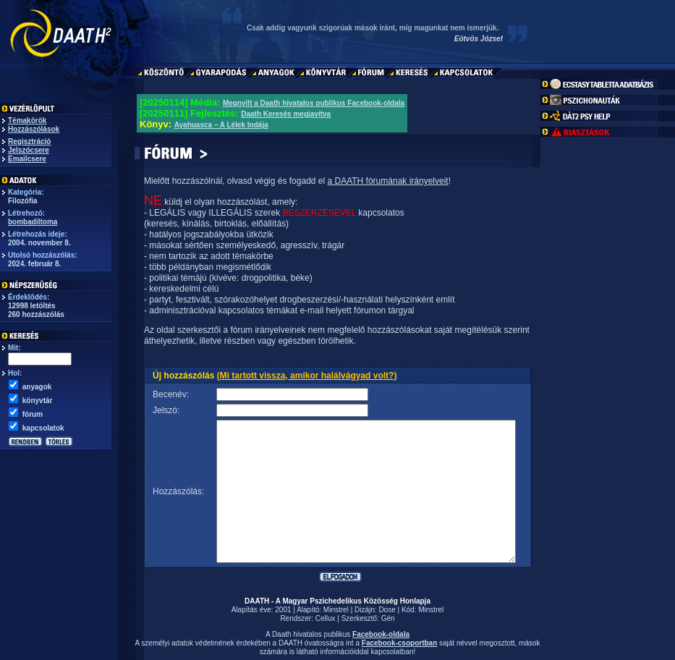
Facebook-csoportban (399, 643)
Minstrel (336, 610)
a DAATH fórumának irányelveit (387, 181)
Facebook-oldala (380, 634)
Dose (386, 610)
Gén (388, 618)
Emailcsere (27, 159)
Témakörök (27, 120)
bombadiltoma (32, 222)
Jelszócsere (28, 150)
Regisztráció (29, 141)
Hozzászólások (33, 129)
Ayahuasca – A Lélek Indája (221, 125)
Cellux (325, 618)
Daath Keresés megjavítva (286, 114)
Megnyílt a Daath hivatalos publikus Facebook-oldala (313, 103)
